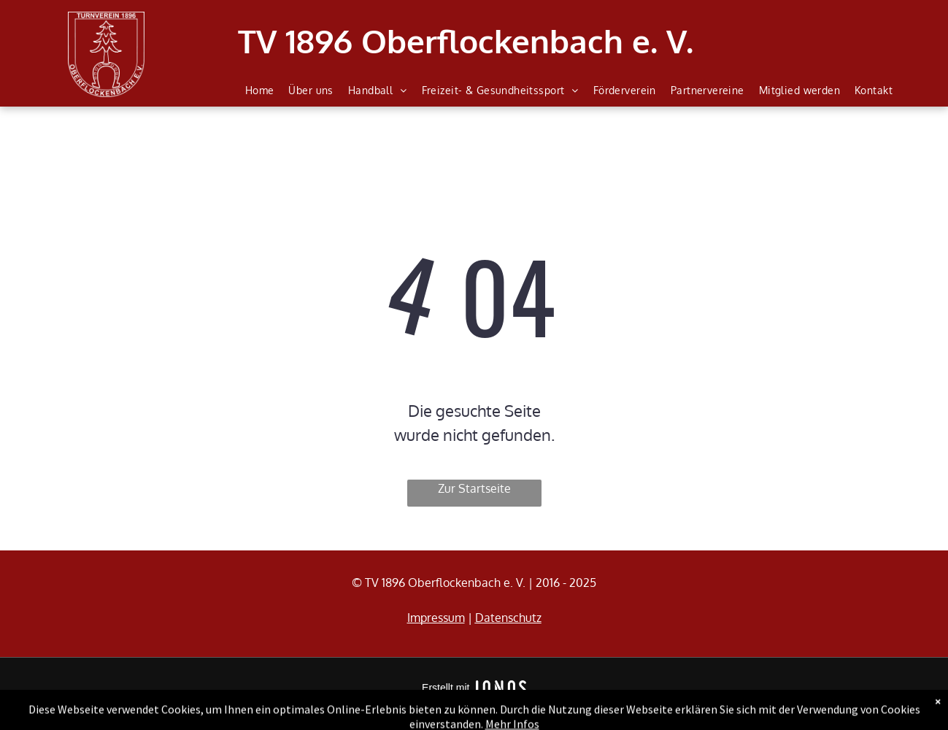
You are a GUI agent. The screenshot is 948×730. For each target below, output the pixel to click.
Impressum (436, 617)
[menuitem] (260, 90)
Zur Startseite (474, 488)
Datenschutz (508, 617)
